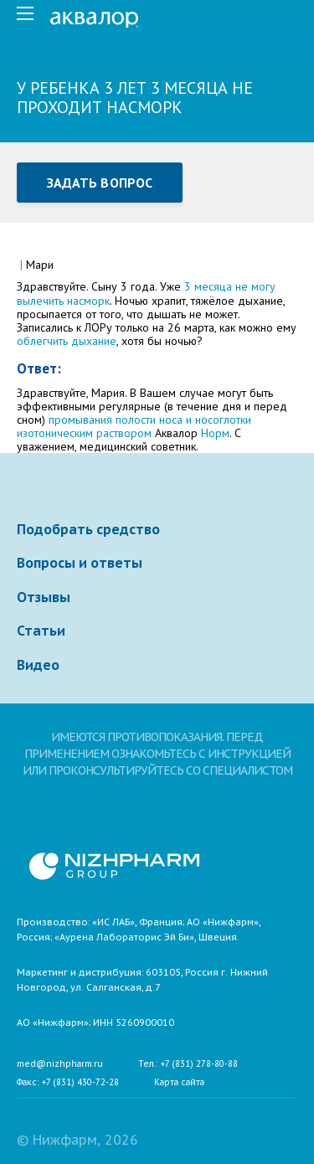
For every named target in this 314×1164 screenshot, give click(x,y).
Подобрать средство (88, 529)
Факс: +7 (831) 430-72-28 (68, 1083)
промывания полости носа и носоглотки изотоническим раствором (134, 426)
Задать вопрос (99, 182)
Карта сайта (179, 1083)
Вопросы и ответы (79, 562)
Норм (215, 432)
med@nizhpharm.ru (60, 1064)
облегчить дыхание (66, 340)
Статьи (41, 630)
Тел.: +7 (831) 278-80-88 (188, 1064)
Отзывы (43, 597)
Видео (38, 665)
